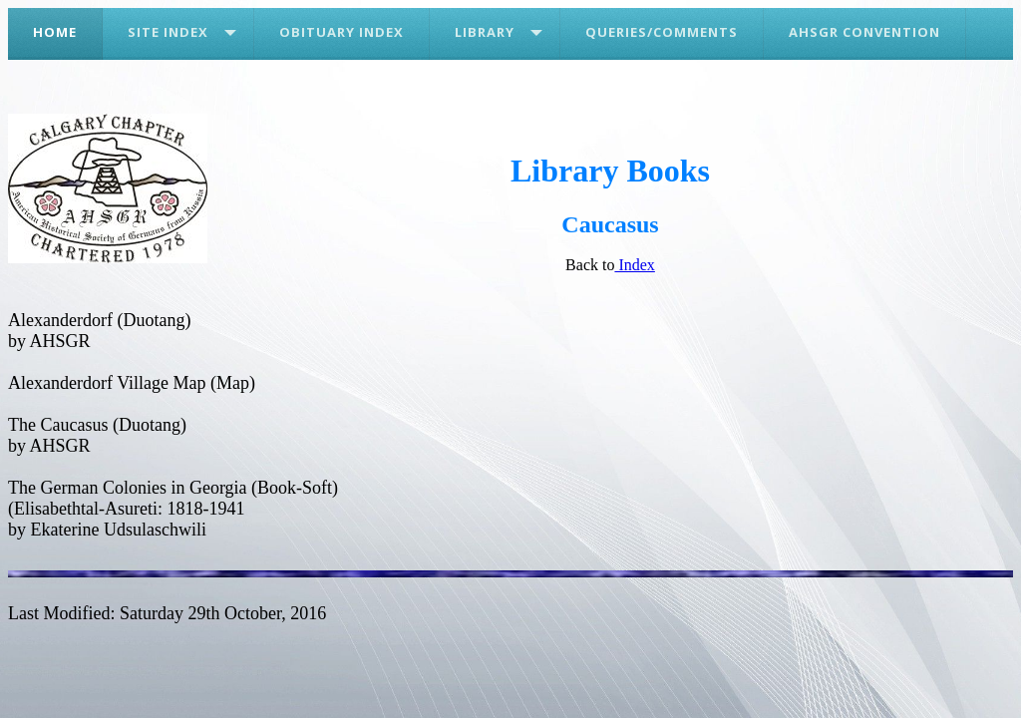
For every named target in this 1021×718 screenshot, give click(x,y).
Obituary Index (341, 32)
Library (484, 32)
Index (634, 264)
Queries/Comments (661, 32)
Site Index (168, 32)
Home (55, 32)
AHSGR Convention (864, 32)
